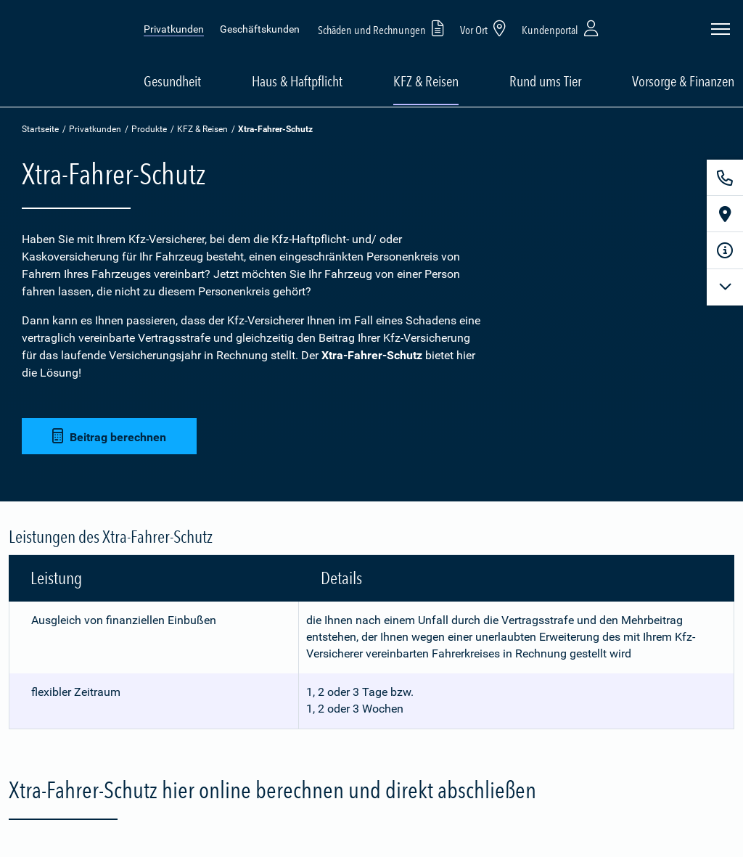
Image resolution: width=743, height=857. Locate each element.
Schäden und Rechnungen (383, 28)
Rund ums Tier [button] (545, 81)
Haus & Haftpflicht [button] (297, 81)
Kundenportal (562, 28)
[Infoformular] (725, 250)
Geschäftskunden (260, 29)
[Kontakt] (725, 178)
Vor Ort (485, 28)
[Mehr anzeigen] (725, 287)
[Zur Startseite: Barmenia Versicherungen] (64, 53)
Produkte (149, 129)
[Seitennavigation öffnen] (720, 29)
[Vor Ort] (725, 214)
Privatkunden (174, 29)
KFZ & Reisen (202, 129)
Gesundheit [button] (172, 81)
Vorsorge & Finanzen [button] (683, 81)
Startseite (40, 129)
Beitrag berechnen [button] (109, 436)
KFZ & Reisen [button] (426, 81)
